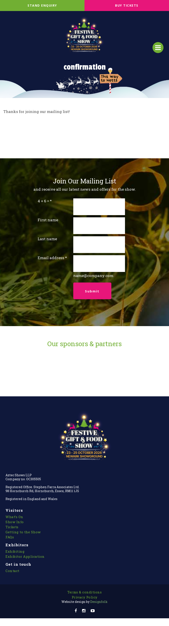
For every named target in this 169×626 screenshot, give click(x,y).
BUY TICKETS (126, 5)
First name (48, 219)
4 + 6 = (43, 200)
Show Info (15, 522)
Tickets (12, 527)
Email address (51, 257)
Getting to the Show (23, 532)
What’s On (14, 517)
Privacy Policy (84, 597)
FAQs (10, 537)
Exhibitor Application (25, 556)
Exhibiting (15, 551)
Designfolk (84, 602)
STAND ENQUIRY (42, 5)
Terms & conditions (84, 592)
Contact (12, 571)
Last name (47, 238)
